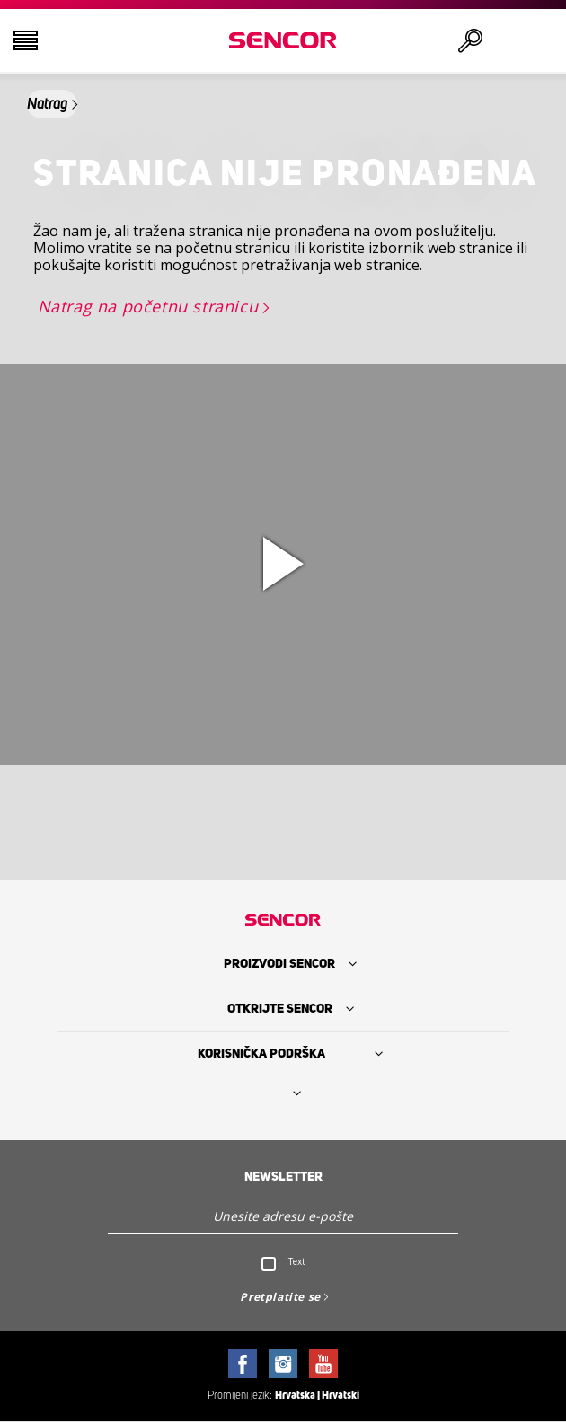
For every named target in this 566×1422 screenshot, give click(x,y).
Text (296, 1261)
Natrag (47, 104)
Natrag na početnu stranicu (148, 306)
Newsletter (283, 1177)
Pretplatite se (280, 1296)
